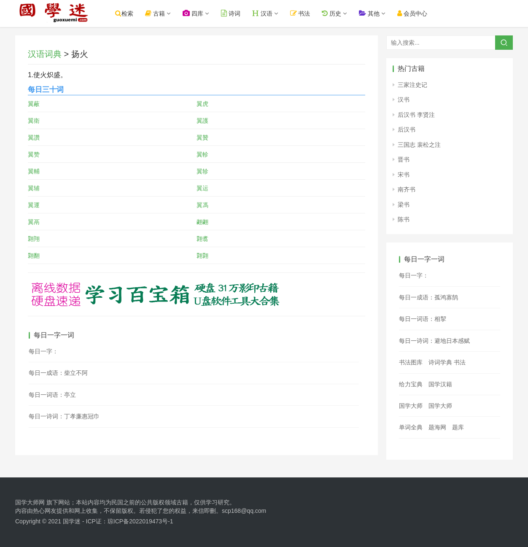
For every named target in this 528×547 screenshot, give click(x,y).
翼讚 (34, 137)
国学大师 (411, 405)
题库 (458, 427)
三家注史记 (412, 84)
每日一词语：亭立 (52, 394)
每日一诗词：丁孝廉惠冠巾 (64, 416)
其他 (376, 13)
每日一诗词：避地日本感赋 (434, 340)
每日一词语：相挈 (422, 318)
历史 (339, 13)
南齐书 (406, 189)
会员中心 (420, 13)
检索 (132, 13)
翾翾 (202, 255)
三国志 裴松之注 (419, 144)
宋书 (403, 174)
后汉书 (406, 129)
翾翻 (34, 255)
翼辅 (34, 188)
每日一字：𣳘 (413, 275)
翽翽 (202, 221)
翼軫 (202, 154)
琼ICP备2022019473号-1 (140, 521)
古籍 (162, 13)
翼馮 (202, 205)
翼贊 (202, 137)
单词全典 (411, 427)
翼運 (34, 205)
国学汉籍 (440, 384)
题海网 (437, 427)
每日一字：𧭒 (43, 351)
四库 (200, 13)
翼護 (202, 120)
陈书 (403, 219)
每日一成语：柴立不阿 (58, 372)
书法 (308, 13)
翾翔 (34, 238)
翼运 (202, 188)
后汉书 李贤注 (416, 114)
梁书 (403, 204)
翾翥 (202, 238)
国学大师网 (30, 502)
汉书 (403, 99)
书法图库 (411, 362)
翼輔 (34, 171)
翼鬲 (34, 221)
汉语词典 (45, 54)
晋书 (403, 159)
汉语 (270, 13)
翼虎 (202, 103)
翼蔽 (34, 103)
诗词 (238, 13)
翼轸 (202, 171)
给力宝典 (411, 384)
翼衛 (34, 120)
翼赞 (34, 154)
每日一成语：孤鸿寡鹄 (428, 297)
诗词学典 (440, 362)
